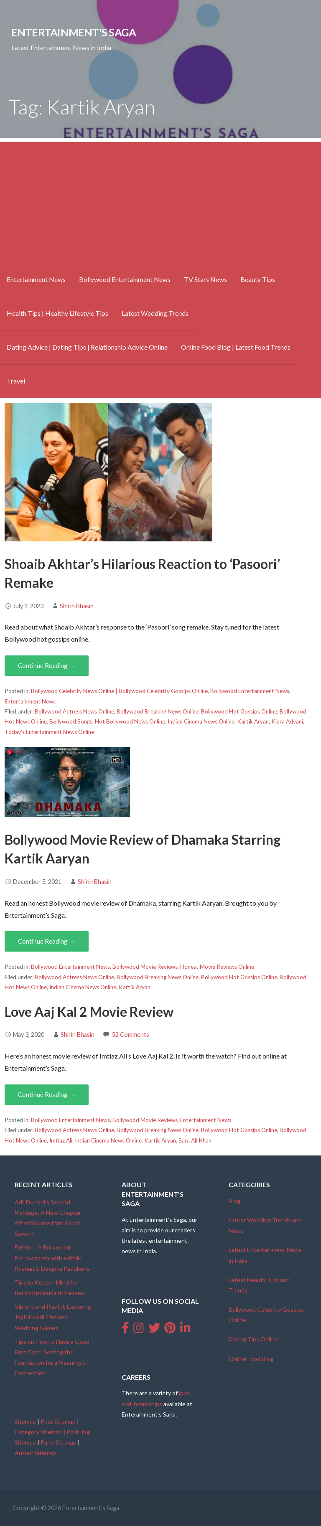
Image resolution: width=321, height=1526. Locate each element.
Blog (234, 1200)
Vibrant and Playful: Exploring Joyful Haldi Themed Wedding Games (53, 1317)
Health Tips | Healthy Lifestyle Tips (57, 313)
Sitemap (25, 1421)
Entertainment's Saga (73, 32)
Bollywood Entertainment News (125, 279)
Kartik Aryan (253, 721)
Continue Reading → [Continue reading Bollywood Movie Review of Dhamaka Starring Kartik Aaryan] (46, 941)
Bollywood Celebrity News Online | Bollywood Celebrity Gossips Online (119, 691)
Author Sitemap (35, 1452)
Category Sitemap (38, 1431)
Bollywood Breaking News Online (158, 711)
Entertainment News (36, 279)
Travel (16, 381)
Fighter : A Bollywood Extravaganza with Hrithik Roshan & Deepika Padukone (52, 1258)
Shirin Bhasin (77, 605)
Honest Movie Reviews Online (217, 966)
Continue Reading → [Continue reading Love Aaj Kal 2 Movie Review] (46, 1094)
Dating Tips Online (253, 1339)
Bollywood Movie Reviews (145, 966)
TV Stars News (205, 279)
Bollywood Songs (70, 721)
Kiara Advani (287, 721)
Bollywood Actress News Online (74, 711)
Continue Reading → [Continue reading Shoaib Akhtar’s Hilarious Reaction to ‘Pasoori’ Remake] (46, 665)
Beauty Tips (257, 279)
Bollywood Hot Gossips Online (239, 711)
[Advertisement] (160, 200)
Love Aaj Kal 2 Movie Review (89, 1011)
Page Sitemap (58, 1442)
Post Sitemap (58, 1421)
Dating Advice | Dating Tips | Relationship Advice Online (87, 347)
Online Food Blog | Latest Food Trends (235, 347)
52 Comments (130, 1034)
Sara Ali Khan (194, 1140)
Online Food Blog (251, 1358)
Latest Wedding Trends (155, 313)
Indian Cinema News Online (201, 721)
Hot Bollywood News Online (130, 721)
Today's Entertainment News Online (49, 732)
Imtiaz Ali (60, 1140)
